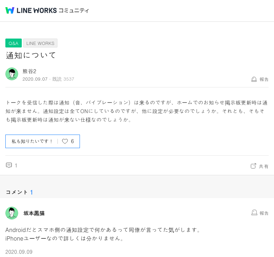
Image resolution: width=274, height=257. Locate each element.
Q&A (14, 43)
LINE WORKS (40, 43)
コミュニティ (74, 10)
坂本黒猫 (34, 213)
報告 (264, 79)
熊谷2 (29, 71)
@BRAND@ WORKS (31, 10)
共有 (264, 166)
